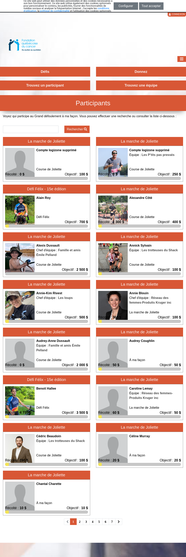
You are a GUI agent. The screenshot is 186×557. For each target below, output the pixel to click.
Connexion (177, 14)
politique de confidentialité (54, 10)
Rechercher (77, 129)
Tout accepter (151, 6)
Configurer (126, 6)
